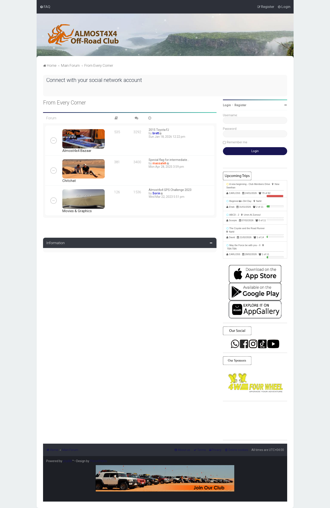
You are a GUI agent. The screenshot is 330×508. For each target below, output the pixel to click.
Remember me (237, 142)
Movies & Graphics (77, 211)
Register (240, 105)
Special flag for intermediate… (169, 160)
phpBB (67, 461)
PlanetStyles (98, 461)
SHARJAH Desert (255, 421)
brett (155, 133)
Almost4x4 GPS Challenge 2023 (170, 190)
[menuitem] (45, 7)
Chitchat (69, 180)
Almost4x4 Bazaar (76, 150)
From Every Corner (64, 103)
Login (227, 105)
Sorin (156, 193)
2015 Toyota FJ (159, 130)
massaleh (159, 163)
